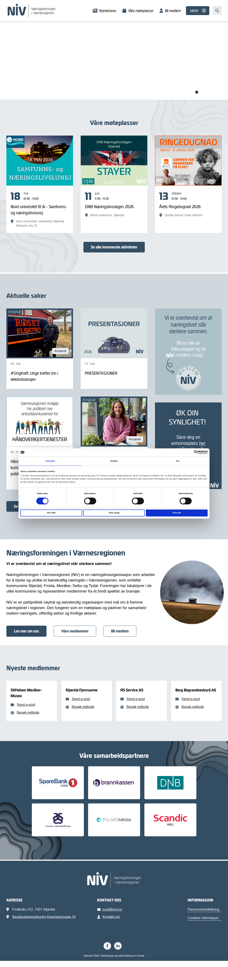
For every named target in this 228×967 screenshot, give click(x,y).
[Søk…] (217, 10)
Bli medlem (173, 10)
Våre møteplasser (140, 10)
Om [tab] (177, 461)
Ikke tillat (51, 513)
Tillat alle (176, 513)
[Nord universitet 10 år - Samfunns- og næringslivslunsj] (40, 209)
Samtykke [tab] (50, 461)
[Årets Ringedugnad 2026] (188, 204)
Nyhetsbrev (107, 10)
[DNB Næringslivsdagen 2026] (114, 204)
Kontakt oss (109, 923)
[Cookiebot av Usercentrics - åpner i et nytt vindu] (189, 452)
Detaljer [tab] (114, 461)
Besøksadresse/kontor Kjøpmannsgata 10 (44, 923)
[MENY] (197, 10)
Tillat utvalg (114, 513)
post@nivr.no (110, 915)
